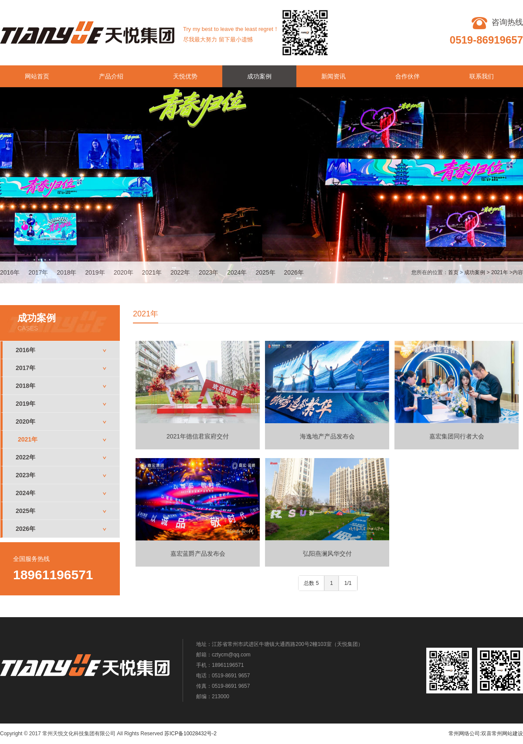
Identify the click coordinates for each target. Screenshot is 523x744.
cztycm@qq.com (231, 655)
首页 (453, 272)
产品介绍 (111, 76)
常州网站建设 (507, 733)
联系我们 (481, 76)
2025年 (265, 272)
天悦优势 (185, 76)
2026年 (294, 272)
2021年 (152, 272)
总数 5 (311, 583)
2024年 (237, 272)
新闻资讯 (333, 76)
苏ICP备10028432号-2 (190, 733)
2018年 (66, 272)
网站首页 (37, 76)
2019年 (95, 272)
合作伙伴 (407, 76)
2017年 (38, 272)
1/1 (348, 583)
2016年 (10, 272)
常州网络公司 (464, 733)
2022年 (180, 272)
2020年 (123, 272)
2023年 (208, 272)
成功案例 (259, 76)
